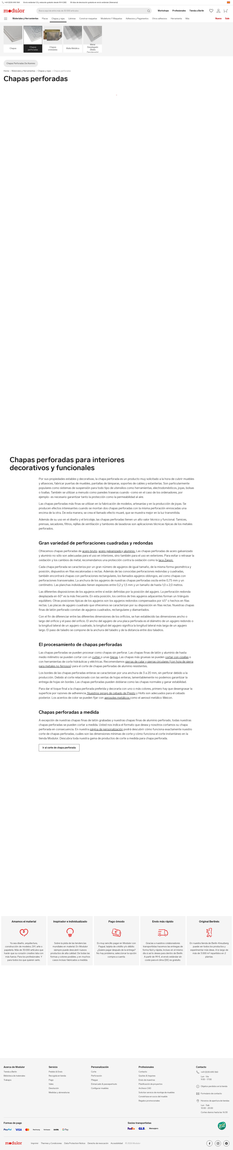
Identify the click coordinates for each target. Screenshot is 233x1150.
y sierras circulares (156, 661)
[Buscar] (94, 11)
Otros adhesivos (159, 18)
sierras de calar (134, 661)
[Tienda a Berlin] (198, 10)
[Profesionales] (179, 10)
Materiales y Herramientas (23, 71)
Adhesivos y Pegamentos (137, 18)
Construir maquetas (88, 18)
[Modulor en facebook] (209, 1144)
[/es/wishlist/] (211, 10)
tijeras (114, 657)
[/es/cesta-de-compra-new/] (225, 10)
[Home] (25, 18)
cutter (96, 657)
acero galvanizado (109, 551)
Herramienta (176, 18)
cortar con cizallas (177, 657)
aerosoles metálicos (117, 697)
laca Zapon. (166, 560)
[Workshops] (162, 10)
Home (6, 71)
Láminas (72, 18)
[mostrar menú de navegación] (6, 18)
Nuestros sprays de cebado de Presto (111, 693)
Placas (45, 18)
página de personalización (106, 729)
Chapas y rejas (58, 18)
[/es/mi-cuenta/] (218, 10)
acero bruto (89, 551)
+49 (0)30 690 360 (12, 2)
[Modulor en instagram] (218, 1144)
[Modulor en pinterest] (226, 1144)
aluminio (129, 551)
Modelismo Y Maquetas (111, 18)
